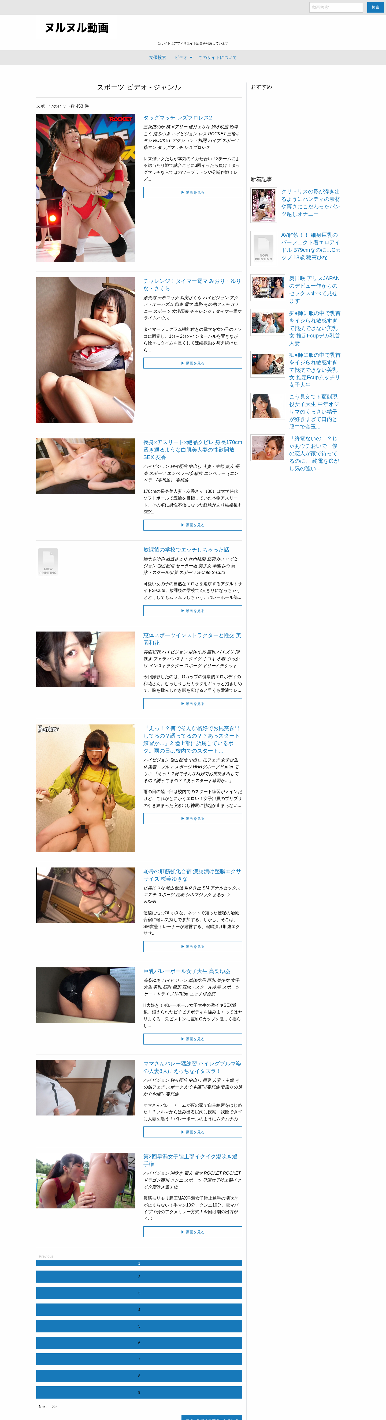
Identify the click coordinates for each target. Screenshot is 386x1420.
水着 (221, 658)
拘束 (179, 304)
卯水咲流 (219, 127)
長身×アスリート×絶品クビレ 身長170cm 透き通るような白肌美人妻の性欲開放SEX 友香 (192, 449)
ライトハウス (156, 318)
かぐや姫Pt (154, 1094)
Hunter (227, 767)
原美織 (149, 297)
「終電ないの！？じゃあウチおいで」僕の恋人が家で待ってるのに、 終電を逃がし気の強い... (314, 453)
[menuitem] (157, 57)
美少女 (204, 566)
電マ (188, 304)
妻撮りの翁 (231, 1087)
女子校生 (229, 760)
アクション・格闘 (189, 140)
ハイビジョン (184, 134)
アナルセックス (225, 888)
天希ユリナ (168, 297)
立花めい (215, 559)
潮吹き (176, 1173)
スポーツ (111, 87)
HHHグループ (206, 767)
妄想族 (182, 480)
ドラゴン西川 (156, 1180)
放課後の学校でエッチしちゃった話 (186, 550)
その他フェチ (216, 304)
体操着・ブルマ (158, 767)
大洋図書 (179, 311)
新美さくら (190, 297)
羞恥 (198, 304)
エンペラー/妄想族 (184, 473)
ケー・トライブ (158, 994)
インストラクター (166, 665)
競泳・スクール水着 (201, 987)
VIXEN (149, 901)
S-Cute (203, 572)
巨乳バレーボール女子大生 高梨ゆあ (187, 971)
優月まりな (199, 127)
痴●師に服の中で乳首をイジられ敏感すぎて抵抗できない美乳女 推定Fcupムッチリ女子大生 (315, 370)
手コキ (209, 658)
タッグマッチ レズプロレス (183, 147)
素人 (229, 466)
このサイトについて (217, 57)
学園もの (220, 566)
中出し (194, 466)
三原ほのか (154, 127)
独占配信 (178, 466)
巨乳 (211, 652)
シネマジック (198, 894)
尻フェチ (211, 760)
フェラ (159, 658)
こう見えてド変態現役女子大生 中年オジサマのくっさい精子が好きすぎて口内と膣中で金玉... (314, 412)
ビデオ (181, 57)
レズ (202, 134)
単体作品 (197, 652)
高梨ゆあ (152, 980)
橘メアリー (176, 127)
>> (54, 1406)
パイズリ (225, 652)
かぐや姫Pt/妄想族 (202, 1087)
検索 (375, 7)
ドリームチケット (220, 665)
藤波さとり (176, 559)
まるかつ (220, 894)
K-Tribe (181, 994)
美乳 (157, 987)
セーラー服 (186, 566)
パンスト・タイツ (184, 658)
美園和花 (152, 652)
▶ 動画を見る (193, 192)
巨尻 (177, 987)
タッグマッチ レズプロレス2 (177, 118)
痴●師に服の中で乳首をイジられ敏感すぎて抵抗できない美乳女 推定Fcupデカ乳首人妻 (315, 328)
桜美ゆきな (154, 888)
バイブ (214, 140)
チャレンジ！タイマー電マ (215, 311)
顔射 (167, 987)
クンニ (176, 1180)
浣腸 (180, 894)
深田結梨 (197, 559)
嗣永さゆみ (154, 559)
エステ (149, 894)
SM (206, 888)
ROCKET (217, 134)
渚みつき (161, 134)
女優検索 (157, 57)
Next (43, 1406)
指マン (149, 147)
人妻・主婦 (213, 466)
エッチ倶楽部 (202, 994)
